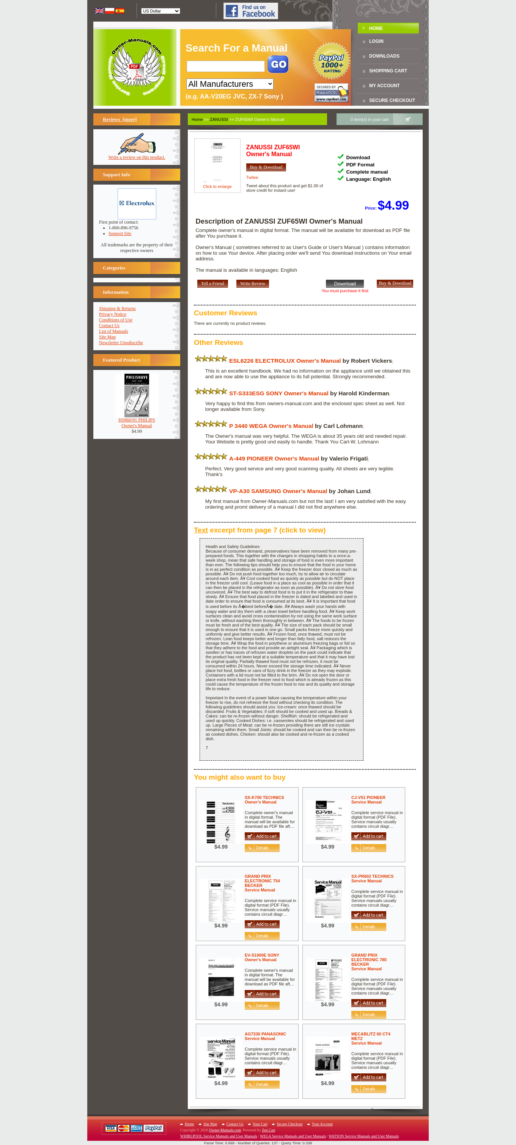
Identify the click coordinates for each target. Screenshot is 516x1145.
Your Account (322, 1124)
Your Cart (260, 1124)
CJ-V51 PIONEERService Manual (368, 799)
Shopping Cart (388, 71)
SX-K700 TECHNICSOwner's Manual (264, 799)
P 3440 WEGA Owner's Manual (271, 426)
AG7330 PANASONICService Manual (265, 1036)
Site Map (107, 337)
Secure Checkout (392, 100)
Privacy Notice (112, 314)
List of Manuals (113, 331)
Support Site (120, 233)
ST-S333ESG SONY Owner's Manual (279, 393)
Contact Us (109, 325)
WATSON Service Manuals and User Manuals (364, 1136)
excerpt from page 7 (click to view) (260, 530)
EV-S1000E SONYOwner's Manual (262, 957)
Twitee (252, 177)
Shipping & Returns (117, 308)
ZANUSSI (219, 119)
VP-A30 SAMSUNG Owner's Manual (278, 491)
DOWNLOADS (384, 56)
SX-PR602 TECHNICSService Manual (372, 878)
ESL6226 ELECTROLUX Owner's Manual (285, 360)
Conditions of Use (115, 320)
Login (376, 41)
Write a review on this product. (137, 155)
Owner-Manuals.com (225, 1130)
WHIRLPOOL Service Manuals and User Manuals (218, 1136)
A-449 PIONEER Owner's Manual (274, 458)
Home (376, 28)
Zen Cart (268, 1130)
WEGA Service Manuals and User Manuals (293, 1136)
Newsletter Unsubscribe (121, 342)
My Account (384, 85)
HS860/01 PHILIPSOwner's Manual (137, 420)
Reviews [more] (120, 119)
